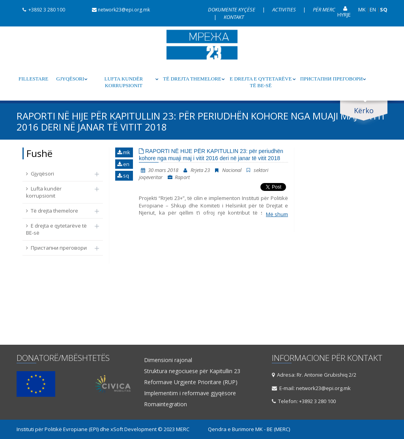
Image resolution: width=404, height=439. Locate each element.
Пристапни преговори (331, 79)
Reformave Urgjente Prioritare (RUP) (191, 382)
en (123, 164)
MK (362, 9)
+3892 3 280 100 (41, 9)
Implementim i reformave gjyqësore (190, 393)
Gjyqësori (70, 79)
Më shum (277, 214)
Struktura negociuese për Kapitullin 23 (192, 371)
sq (123, 175)
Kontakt (234, 17)
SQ (383, 9)
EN (373, 9)
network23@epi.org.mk (118, 9)
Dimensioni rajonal (168, 360)
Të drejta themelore (192, 79)
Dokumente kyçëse (232, 9)
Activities (284, 9)
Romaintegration (165, 404)
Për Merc (324, 9)
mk (123, 152)
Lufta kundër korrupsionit (124, 82)
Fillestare (34, 79)
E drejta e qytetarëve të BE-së (261, 82)
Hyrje (344, 12)
